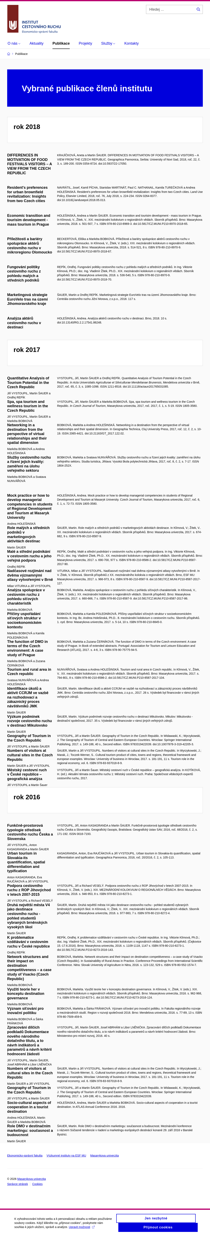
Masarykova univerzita (104, 1155)
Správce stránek (17, 1184)
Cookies (37, 1184)
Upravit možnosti (81, 1228)
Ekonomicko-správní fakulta (24, 1155)
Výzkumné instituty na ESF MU (66, 1155)
